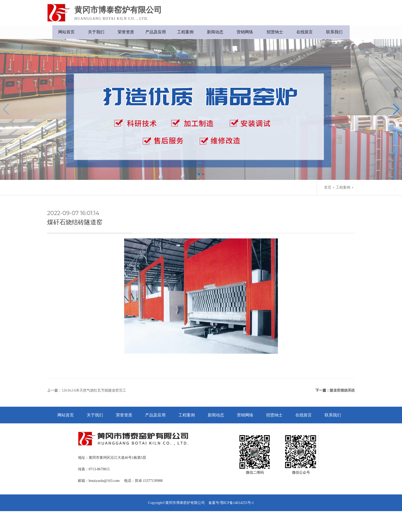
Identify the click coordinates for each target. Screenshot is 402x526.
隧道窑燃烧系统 (342, 403)
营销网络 (247, 32)
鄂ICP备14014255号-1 (237, 518)
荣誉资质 (124, 32)
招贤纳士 (278, 32)
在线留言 (308, 32)
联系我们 (339, 32)
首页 (327, 197)
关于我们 (93, 32)
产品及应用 (155, 32)
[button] (199, 184)
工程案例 (185, 32)
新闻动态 (216, 32)
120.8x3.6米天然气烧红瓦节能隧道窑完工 (94, 403)
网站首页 (62, 32)
